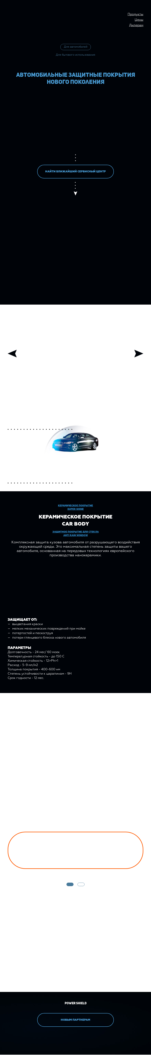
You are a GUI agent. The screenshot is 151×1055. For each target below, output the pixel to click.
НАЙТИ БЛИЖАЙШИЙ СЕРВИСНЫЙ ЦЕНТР (75, 172)
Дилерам (136, 25)
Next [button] (138, 354)
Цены (139, 20)
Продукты (135, 14)
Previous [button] (12, 354)
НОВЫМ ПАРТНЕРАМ (75, 1020)
